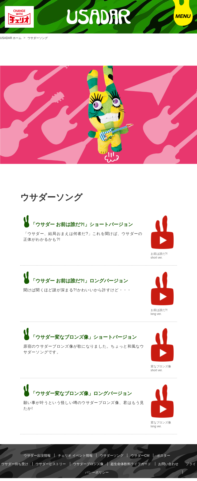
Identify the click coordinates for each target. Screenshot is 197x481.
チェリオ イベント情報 (73, 455)
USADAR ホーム (10, 38)
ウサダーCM (145, 455)
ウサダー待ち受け (16, 461)
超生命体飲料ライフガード (146, 461)
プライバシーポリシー (102, 468)
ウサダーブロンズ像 (98, 461)
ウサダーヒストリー (56, 461)
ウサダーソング (113, 455)
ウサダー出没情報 (30, 455)
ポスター (170, 455)
